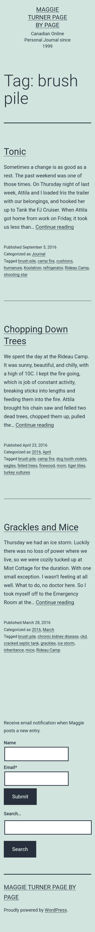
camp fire (45, 261)
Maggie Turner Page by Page (47, 17)
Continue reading (54, 227)
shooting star (16, 274)
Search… (12, 813)
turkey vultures (17, 472)
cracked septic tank (21, 643)
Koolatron (32, 267)
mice (30, 650)
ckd (83, 636)
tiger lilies (76, 465)
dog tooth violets (71, 458)
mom (61, 465)
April (47, 452)
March (48, 629)
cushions (64, 261)
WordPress (56, 910)
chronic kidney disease (58, 636)
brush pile (27, 261)
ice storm (66, 643)
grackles (48, 643)
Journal (38, 254)
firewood (47, 465)
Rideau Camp (77, 267)
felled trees (27, 465)
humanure (13, 267)
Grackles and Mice (41, 527)
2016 (36, 452)
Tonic (15, 151)
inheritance (14, 650)
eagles (10, 465)
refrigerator (53, 267)
